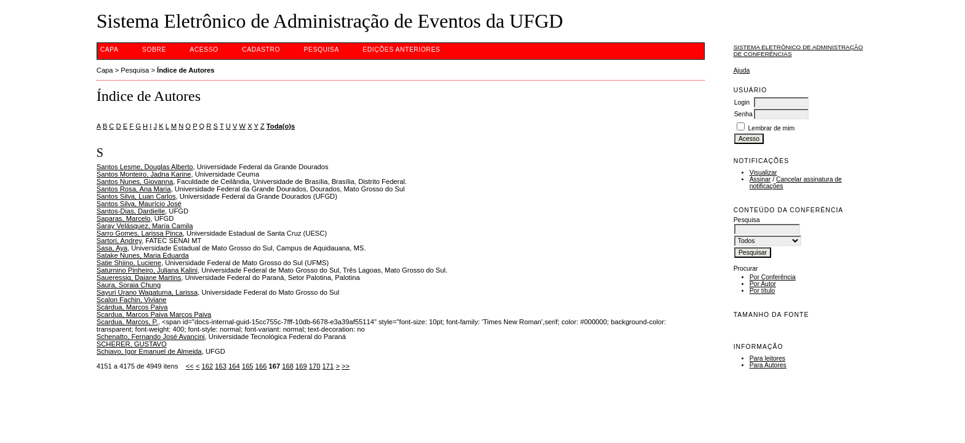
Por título (762, 290)
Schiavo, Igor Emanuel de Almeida (149, 351)
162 (208, 366)
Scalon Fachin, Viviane (132, 299)
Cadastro (261, 49)
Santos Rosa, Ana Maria (134, 189)
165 (248, 366)
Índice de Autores (185, 70)
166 (261, 366)
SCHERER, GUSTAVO (132, 344)
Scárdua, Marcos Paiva (132, 307)
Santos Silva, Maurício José (139, 203)
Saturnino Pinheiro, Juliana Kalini (147, 270)
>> (346, 366)
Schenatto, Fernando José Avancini (151, 336)
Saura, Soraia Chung (129, 285)
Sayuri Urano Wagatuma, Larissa (147, 292)
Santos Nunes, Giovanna (135, 181)
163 (220, 366)
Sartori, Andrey (119, 240)
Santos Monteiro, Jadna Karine (144, 174)
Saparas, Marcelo (124, 218)
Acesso (204, 49)
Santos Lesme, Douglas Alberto (145, 166)
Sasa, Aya (112, 248)
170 (315, 366)
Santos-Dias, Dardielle (131, 211)
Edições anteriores (401, 49)
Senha (743, 114)
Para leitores (767, 358)
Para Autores (768, 365)
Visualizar (763, 172)
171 (328, 366)
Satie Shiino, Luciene (129, 262)
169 (301, 366)
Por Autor (763, 284)
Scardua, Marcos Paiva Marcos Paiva (154, 314)
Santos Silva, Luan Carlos (136, 196)
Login (742, 102)
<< (190, 366)
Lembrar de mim (771, 128)
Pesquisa (321, 49)
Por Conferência (773, 277)
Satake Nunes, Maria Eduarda (143, 255)
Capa (109, 49)
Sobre (154, 49)
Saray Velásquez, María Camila (145, 225)
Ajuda (742, 70)
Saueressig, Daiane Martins (139, 277)
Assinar (760, 179)
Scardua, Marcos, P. (127, 321)
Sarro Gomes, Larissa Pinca (140, 233)
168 (288, 366)
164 (234, 366)
